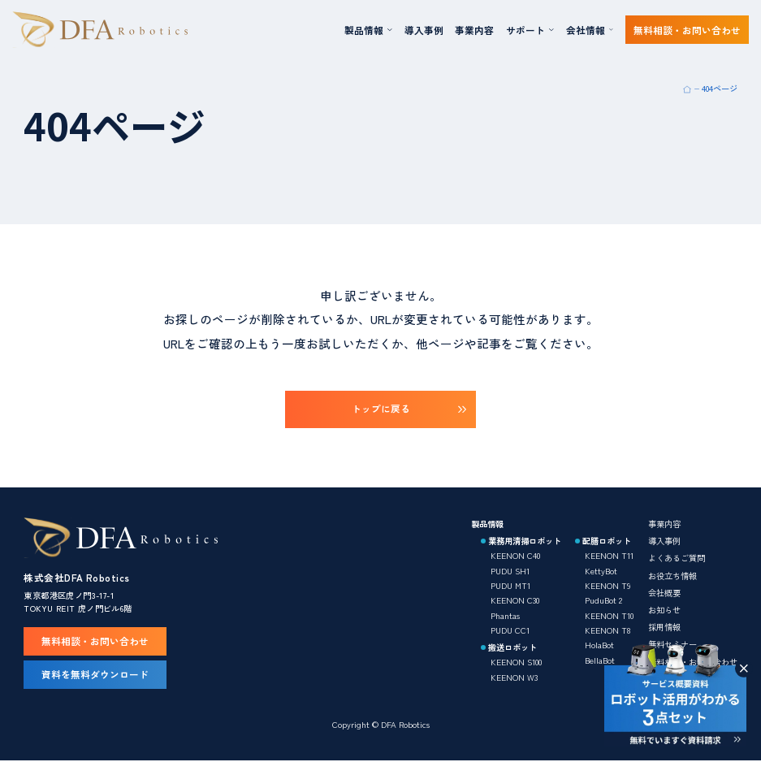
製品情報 (487, 524)
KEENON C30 (515, 601)
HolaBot (599, 645)
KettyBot (601, 571)
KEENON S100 (516, 662)
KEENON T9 (607, 586)
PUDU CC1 (510, 631)
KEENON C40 (515, 556)
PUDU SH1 (510, 571)
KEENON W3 (514, 677)
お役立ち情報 (672, 575)
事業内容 (474, 30)
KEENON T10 (609, 615)
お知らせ (664, 610)
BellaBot (600, 660)
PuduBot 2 (603, 601)
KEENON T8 (607, 631)
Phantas (505, 615)
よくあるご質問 (676, 558)
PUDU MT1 (510, 586)
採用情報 (664, 627)
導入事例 (423, 30)
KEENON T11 (609, 556)
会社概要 (664, 593)
